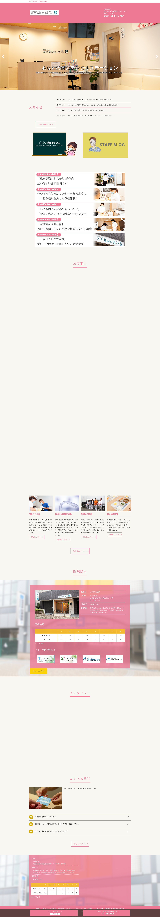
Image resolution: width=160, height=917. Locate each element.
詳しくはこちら (38, 665)
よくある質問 (66, 10)
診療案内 (84, 4)
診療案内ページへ (79, 545)
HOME (63, 4)
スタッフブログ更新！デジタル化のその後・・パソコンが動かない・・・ (91, 108)
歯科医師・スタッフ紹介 (83, 7)
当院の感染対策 (90, 10)
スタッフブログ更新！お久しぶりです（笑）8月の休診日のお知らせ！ (90, 92)
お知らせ (73, 4)
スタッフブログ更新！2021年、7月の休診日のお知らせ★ (86, 102)
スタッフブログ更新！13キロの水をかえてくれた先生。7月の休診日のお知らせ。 (94, 97)
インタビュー (66, 7)
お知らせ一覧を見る (45, 117)
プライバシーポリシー (69, 14)
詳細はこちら (36, 531)
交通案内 (78, 10)
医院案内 (94, 4)
